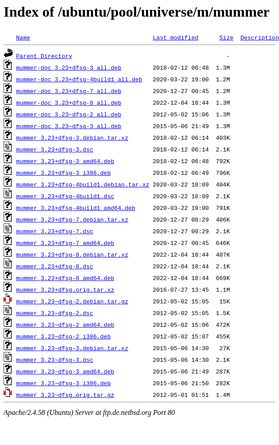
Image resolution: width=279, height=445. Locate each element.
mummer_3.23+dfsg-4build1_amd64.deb (75, 208)
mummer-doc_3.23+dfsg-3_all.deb (68, 67)
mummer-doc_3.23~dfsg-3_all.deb (68, 126)
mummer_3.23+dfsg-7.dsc (54, 231)
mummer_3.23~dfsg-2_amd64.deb (65, 324)
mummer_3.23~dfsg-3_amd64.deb (65, 371)
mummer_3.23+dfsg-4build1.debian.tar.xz (82, 184)
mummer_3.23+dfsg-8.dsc (54, 266)
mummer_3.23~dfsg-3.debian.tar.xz (72, 348)
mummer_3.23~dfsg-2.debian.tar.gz (72, 301)
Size (226, 37)
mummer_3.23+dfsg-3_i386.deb (63, 173)
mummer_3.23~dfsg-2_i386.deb (63, 336)
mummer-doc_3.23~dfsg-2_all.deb (68, 114)
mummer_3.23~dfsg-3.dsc (54, 360)
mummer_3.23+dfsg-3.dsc (54, 149)
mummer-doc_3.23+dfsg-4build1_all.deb (79, 79)
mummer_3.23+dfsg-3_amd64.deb (65, 161)
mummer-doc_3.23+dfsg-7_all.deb (68, 91)
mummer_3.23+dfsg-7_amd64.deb (65, 243)
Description (259, 37)
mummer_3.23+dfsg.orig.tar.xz (65, 289)
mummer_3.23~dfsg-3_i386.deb (63, 383)
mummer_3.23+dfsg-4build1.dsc (65, 196)
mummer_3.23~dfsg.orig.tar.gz (65, 395)
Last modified (175, 37)
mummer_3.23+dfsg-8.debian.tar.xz (72, 254)
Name (23, 37)
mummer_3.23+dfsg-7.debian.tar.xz (72, 219)
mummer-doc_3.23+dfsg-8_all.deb (68, 102)
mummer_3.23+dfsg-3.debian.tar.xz (72, 138)
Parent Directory (44, 56)
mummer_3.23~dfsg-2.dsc (54, 313)
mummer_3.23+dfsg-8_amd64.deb (65, 278)
